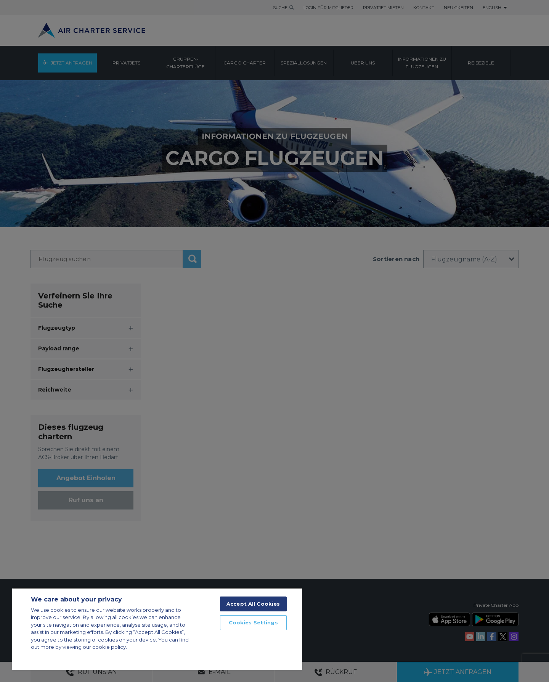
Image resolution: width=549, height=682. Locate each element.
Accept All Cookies (253, 604)
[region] (157, 629)
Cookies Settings (253, 622)
